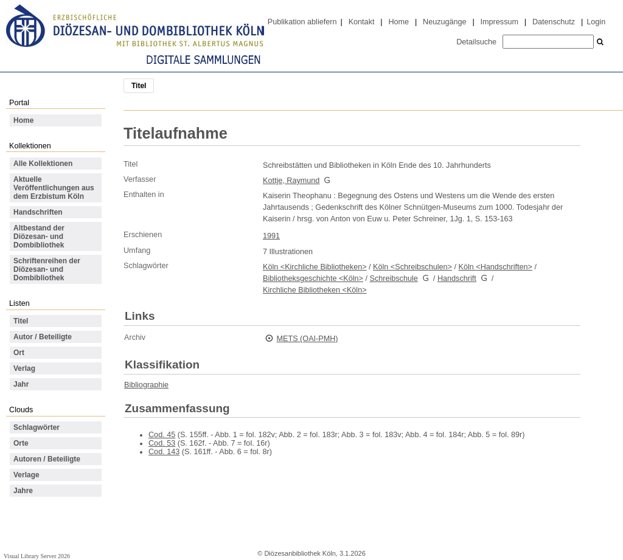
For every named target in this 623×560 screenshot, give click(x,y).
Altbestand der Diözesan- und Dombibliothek (38, 236)
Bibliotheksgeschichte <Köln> (313, 278)
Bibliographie (146, 385)
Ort (18, 352)
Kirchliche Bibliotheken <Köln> (315, 290)
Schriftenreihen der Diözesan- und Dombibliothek (46, 269)
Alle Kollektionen (42, 163)
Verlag (24, 368)
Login (595, 22)
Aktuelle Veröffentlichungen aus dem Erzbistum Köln (53, 188)
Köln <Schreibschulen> (412, 267)
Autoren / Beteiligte (46, 459)
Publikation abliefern (302, 22)
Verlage (26, 475)
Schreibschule (393, 278)
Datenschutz (553, 22)
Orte (21, 443)
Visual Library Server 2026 (37, 556)
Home (398, 22)
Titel (20, 321)
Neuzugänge (445, 22)
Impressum (499, 22)
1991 (271, 236)
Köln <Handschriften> (495, 267)
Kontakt (362, 22)
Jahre (23, 490)
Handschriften (38, 212)
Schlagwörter (36, 427)
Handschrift (456, 278)
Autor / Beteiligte (42, 337)
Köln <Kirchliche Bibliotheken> (315, 267)
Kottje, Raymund (291, 180)
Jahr (21, 384)
